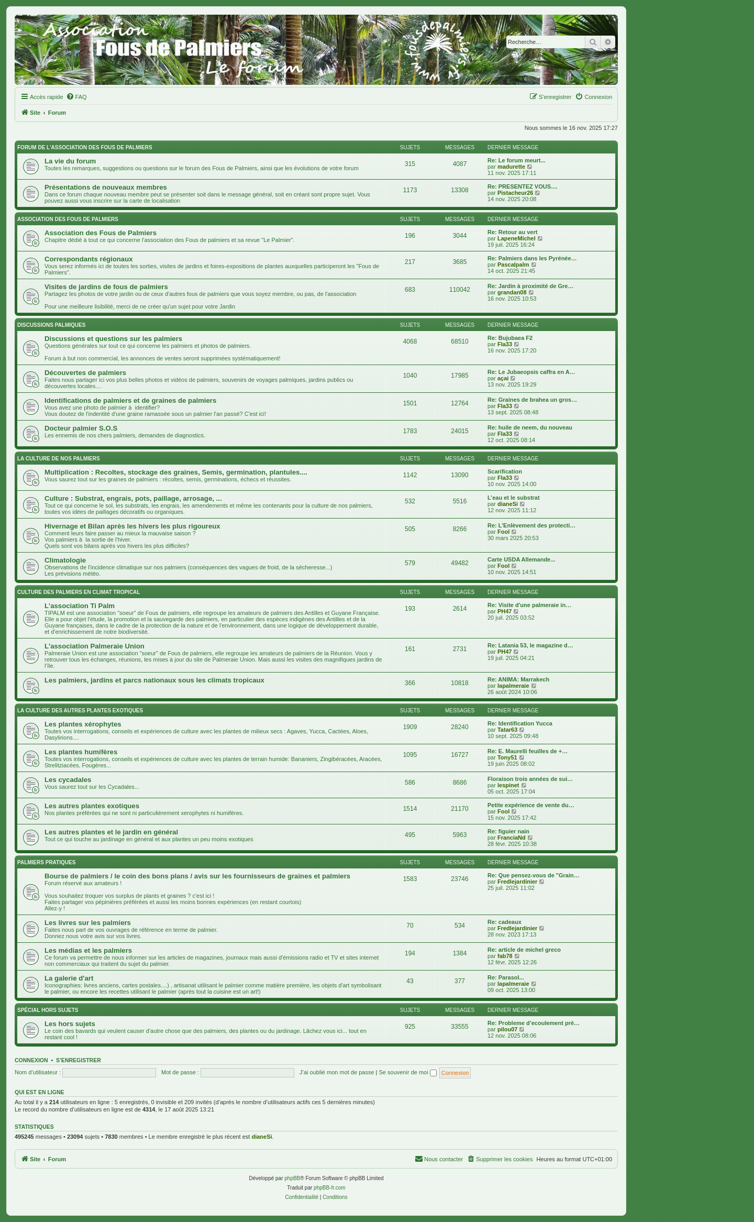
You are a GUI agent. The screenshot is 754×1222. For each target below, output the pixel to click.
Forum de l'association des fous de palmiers (84, 147)
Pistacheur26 (515, 193)
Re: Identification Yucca (519, 723)
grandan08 (512, 292)
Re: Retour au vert (512, 232)
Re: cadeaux (504, 922)
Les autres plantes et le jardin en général (111, 832)
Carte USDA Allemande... (521, 559)
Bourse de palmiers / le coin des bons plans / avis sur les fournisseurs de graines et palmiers (197, 876)
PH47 (504, 611)
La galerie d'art (69, 978)
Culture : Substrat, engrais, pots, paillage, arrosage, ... (133, 498)
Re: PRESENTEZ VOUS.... (522, 186)
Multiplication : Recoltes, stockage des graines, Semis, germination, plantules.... (176, 472)
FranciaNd (511, 837)
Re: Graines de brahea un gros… (532, 400)
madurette (511, 166)
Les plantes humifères (81, 752)
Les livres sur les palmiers (88, 923)
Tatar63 (507, 729)
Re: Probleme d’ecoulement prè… (533, 1023)
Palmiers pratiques (46, 862)
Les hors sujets (70, 1024)
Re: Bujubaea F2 (510, 338)
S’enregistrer (78, 1060)
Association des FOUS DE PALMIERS (67, 219)
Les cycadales (68, 780)
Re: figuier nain (508, 831)
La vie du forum (70, 161)
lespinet (508, 785)
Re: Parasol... (505, 977)
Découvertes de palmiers (85, 373)
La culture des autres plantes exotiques (80, 710)
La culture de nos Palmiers (58, 458)
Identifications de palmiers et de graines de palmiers (130, 400)
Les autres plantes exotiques (92, 806)
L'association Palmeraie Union (95, 646)
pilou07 (507, 1029)
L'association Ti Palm (80, 606)
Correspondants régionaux (89, 259)
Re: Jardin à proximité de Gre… (530, 286)
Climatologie (65, 560)
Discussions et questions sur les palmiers (113, 339)
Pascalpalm (513, 264)
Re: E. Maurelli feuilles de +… (527, 751)
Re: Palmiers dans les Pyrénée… (532, 258)
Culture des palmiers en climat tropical (78, 592)
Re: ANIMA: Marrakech (518, 679)
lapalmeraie (513, 685)
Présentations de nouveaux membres (106, 187)
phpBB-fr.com (330, 1188)
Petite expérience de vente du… (530, 805)
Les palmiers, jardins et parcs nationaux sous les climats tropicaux (154, 680)
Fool (503, 532)
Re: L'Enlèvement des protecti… (531, 525)
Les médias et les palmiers (88, 950)
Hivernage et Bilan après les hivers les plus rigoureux (132, 526)
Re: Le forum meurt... (516, 160)
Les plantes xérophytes (83, 724)
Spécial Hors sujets (48, 1010)
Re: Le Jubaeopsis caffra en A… (531, 372)
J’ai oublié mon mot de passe (337, 1072)
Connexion (31, 1060)
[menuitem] (76, 97)
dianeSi (507, 504)
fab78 (505, 956)
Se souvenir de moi (408, 1072)
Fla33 (504, 344)
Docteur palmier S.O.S (81, 428)
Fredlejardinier (517, 881)
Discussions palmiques (51, 325)
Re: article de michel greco (524, 949)
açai (502, 378)
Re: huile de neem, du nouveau (529, 427)
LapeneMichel (516, 238)
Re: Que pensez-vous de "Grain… (533, 875)
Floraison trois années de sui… (530, 779)
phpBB (292, 1178)
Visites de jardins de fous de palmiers (106, 287)
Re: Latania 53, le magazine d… (530, 645)
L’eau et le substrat (513, 497)
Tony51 (507, 757)
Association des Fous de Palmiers (101, 233)
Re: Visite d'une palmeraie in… (529, 605)
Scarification (504, 471)
